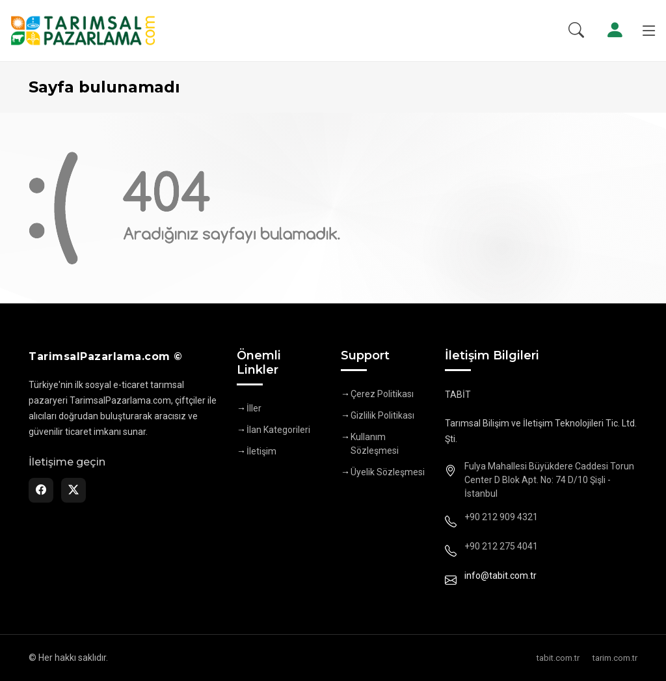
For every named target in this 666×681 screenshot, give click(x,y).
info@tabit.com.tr (500, 575)
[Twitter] (73, 490)
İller (253, 408)
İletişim (261, 451)
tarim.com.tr (615, 658)
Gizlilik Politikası (382, 415)
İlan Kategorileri (278, 429)
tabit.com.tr (558, 658)
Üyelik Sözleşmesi (388, 472)
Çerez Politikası (382, 394)
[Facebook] (41, 490)
